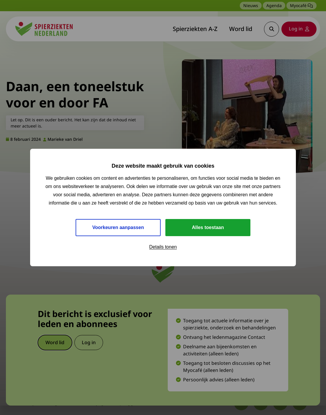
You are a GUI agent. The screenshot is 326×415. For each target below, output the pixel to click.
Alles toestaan (208, 227)
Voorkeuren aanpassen (118, 227)
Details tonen (163, 246)
